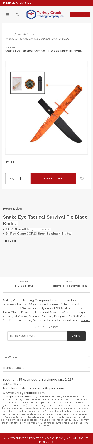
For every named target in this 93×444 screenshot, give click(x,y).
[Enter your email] (37, 336)
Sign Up (76, 335)
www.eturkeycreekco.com (24, 393)
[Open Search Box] (18, 14)
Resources (10, 356)
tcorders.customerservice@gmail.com (33, 388)
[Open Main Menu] (8, 14)
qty (12, 178)
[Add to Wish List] (82, 178)
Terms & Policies (14, 367)
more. (85, 320)
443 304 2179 (13, 384)
